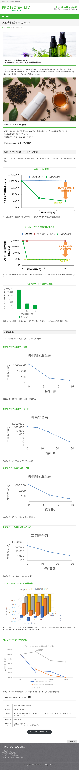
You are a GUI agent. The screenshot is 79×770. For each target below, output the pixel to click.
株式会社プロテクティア (37, 765)
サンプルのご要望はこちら (39, 732)
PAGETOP (72, 741)
